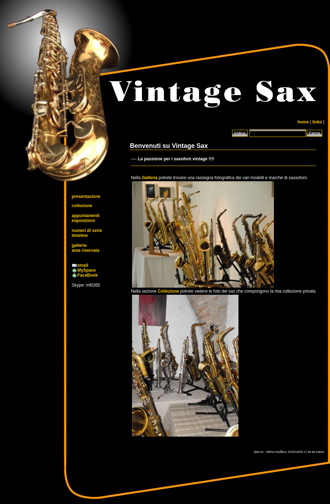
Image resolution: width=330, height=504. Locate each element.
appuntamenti (86, 215)
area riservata (85, 250)
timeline (80, 235)
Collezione (168, 291)
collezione (82, 205)
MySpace (86, 270)
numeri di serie (87, 230)
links (317, 122)
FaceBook (87, 275)
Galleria (150, 177)
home (303, 122)
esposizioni (83, 220)
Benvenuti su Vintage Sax (169, 145)
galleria (79, 245)
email (82, 265)
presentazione (86, 196)
